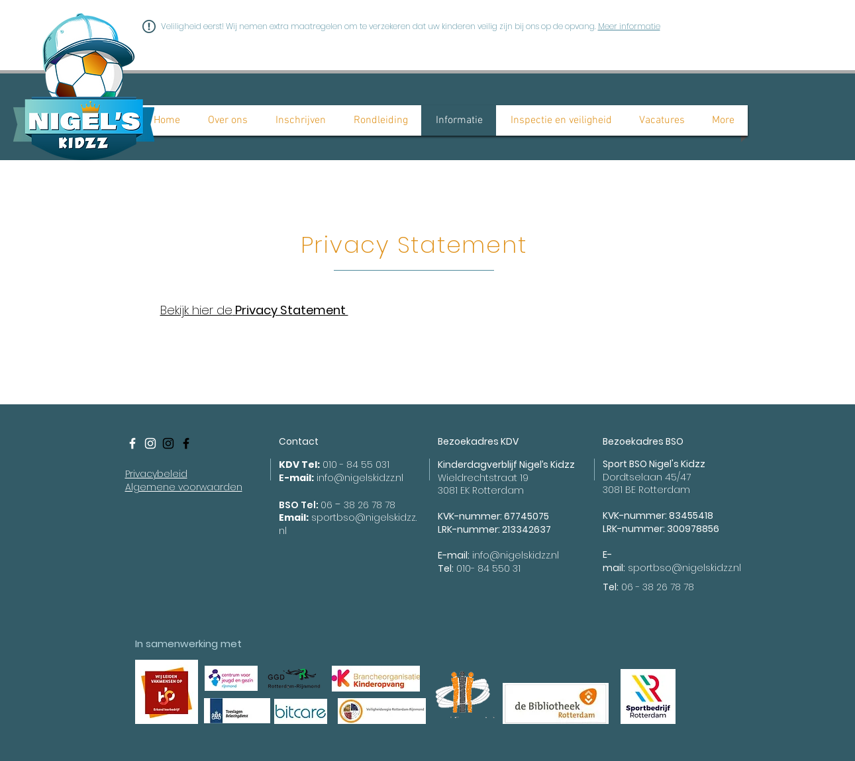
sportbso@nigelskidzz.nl (684, 567)
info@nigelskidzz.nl (360, 477)
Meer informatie (629, 26)
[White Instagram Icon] (150, 443)
